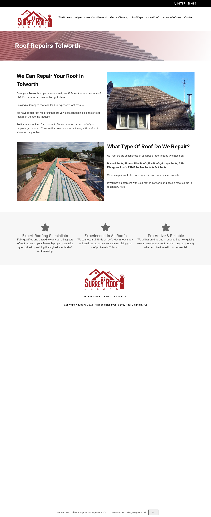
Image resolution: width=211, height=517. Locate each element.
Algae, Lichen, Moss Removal (91, 17)
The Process (65, 17)
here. (122, 186)
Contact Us (120, 296)
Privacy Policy (92, 296)
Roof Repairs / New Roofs (145, 17)
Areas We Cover (172, 17)
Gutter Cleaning (119, 17)
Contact (188, 17)
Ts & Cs (107, 296)
